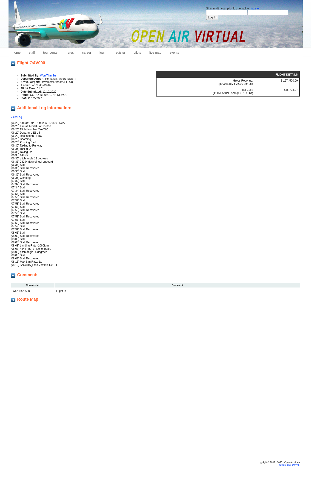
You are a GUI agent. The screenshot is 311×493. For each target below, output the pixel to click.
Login (103, 52)
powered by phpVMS (289, 465)
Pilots (137, 52)
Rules (70, 52)
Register (119, 52)
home (17, 52)
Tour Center (51, 52)
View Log (16, 117)
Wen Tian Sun (48, 75)
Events (174, 52)
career (86, 52)
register (255, 8)
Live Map (155, 52)
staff (32, 52)
